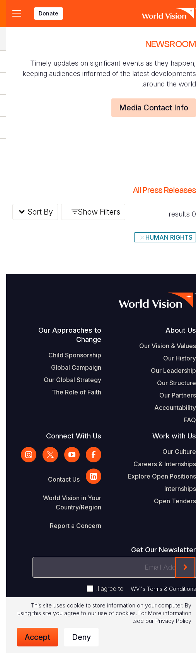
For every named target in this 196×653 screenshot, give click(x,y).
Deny (75, 637)
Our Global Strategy (66, 380)
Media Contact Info (147, 107)
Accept (31, 637)
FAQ (183, 420)
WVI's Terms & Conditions (157, 588)
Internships (174, 488)
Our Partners (171, 395)
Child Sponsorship (68, 355)
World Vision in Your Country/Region (66, 502)
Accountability (169, 407)
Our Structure (170, 383)
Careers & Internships (158, 464)
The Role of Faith (70, 392)
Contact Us (57, 479)
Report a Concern (69, 526)
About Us (174, 330)
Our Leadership (167, 370)
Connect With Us (67, 436)
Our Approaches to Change (63, 334)
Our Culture (173, 451)
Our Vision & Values (161, 346)
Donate (42, 13)
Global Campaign (70, 367)
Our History (173, 358)
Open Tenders (169, 501)
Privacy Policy (167, 620)
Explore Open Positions (156, 476)
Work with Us (168, 436)
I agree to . (140, 588)
